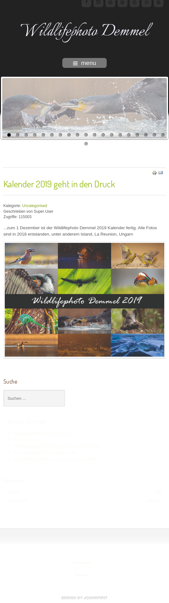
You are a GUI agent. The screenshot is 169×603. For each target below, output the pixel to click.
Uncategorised (34, 206)
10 (86, 135)
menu (84, 63)
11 (94, 135)
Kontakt (80, 575)
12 (103, 135)
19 (163, 135)
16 (137, 135)
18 (154, 135)
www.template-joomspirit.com (84, 598)
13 (111, 135)
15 (128, 135)
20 (86, 144)
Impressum (81, 563)
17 (145, 135)
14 (120, 135)
